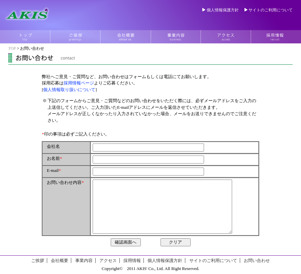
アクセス (108, 260)
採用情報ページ (79, 82)
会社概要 (59, 260)
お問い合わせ (257, 260)
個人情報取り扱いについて (69, 89)
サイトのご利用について (270, 10)
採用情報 (132, 260)
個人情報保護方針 (223, 10)
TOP (12, 48)
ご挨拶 (37, 260)
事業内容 (84, 260)
